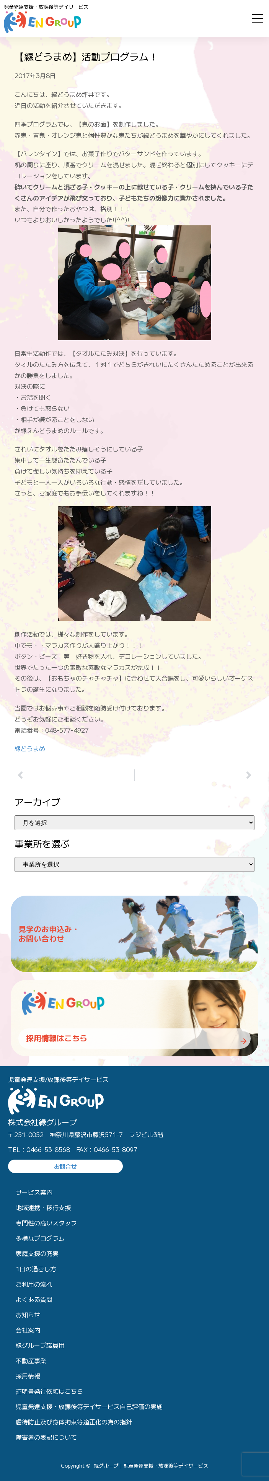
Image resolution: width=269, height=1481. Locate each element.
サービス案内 (34, 1192)
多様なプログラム (40, 1238)
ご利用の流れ (34, 1284)
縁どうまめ (30, 748)
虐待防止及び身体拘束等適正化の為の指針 (74, 1421)
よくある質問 (34, 1299)
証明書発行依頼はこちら (49, 1391)
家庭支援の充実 (37, 1253)
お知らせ (28, 1314)
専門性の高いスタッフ (46, 1222)
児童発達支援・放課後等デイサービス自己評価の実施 (89, 1406)
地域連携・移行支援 (43, 1207)
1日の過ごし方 (36, 1268)
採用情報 (28, 1375)
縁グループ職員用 (40, 1345)
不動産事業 (31, 1360)
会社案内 (28, 1329)
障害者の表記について (46, 1437)
